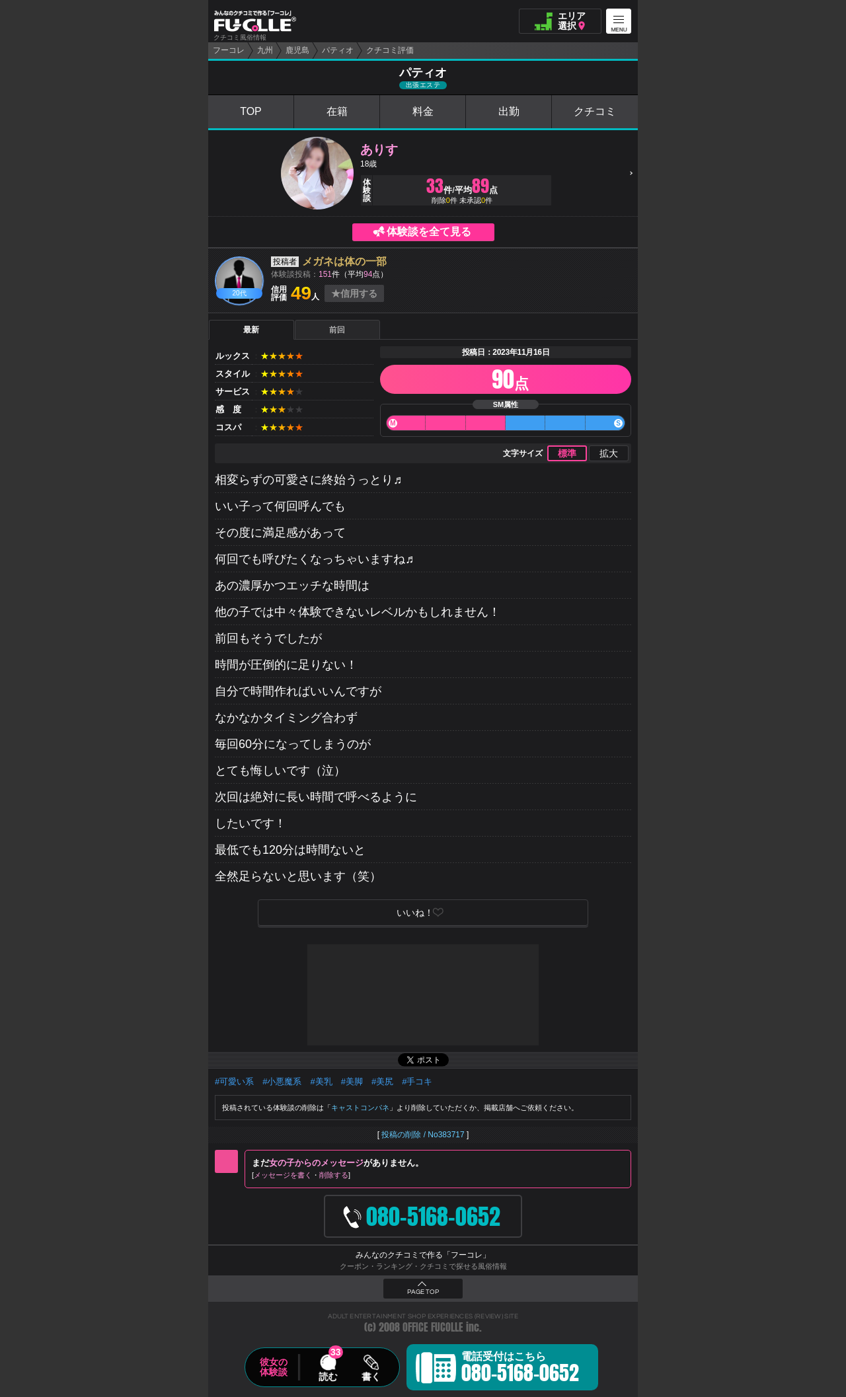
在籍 (337, 111)
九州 (265, 50)
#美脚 (352, 1081)
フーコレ (229, 50)
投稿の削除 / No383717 (422, 1134)
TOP (251, 111)
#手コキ (417, 1081)
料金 (423, 111)
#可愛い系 (234, 1081)
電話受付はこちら (520, 1369)
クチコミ (595, 111)
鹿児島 (297, 50)
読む (328, 1376)
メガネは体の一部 (344, 261)
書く (371, 1376)
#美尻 (382, 1081)
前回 (337, 329)
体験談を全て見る (429, 231)
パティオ (338, 50)
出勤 (508, 111)
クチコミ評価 (390, 50)
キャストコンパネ (360, 1108)
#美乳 (321, 1081)
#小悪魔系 (281, 1081)
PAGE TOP (423, 1292)
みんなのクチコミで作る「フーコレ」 (423, 1255)
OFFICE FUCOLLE (433, 1327)
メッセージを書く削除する (301, 1175)
